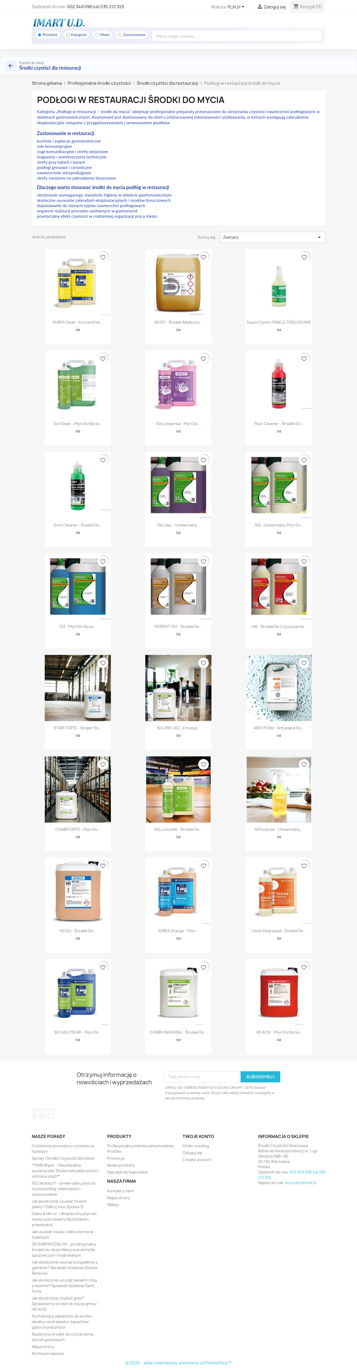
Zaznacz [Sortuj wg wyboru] (273, 237)
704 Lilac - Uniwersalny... (178, 525)
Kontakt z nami (120, 1190)
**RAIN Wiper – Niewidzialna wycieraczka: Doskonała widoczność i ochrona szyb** (65, 1171)
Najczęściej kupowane (127, 1172)
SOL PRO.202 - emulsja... (178, 727)
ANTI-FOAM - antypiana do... (279, 727)
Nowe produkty (121, 1165)
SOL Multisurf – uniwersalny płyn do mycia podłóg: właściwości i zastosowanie (64, 1189)
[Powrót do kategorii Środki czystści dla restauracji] (178, 65)
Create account (197, 1159)
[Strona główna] (58, 22)
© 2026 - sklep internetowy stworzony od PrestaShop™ (179, 1363)
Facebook (37, 1113)
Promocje (116, 1158)
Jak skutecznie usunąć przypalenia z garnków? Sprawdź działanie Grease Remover (65, 1268)
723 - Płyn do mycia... (78, 626)
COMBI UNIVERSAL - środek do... (178, 1032)
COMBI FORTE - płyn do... (78, 829)
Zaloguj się (192, 1152)
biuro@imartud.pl (300, 1182)
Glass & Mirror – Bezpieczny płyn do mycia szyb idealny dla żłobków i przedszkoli (64, 1219)
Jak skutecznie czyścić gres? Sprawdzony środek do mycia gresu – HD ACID (65, 1304)
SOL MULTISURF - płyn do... (78, 1032)
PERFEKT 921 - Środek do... (178, 626)
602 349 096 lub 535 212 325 (95, 7)
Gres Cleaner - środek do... (78, 525)
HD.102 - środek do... (78, 930)
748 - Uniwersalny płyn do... (279, 525)
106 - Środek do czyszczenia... (279, 626)
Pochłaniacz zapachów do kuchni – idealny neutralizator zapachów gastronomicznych (63, 1322)
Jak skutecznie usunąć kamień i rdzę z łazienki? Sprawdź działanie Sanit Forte (64, 1286)
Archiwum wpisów (48, 1353)
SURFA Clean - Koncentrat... (78, 322)
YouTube (49, 1113)
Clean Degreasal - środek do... (278, 930)
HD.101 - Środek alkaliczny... (178, 322)
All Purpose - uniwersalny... (279, 829)
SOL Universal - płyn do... (178, 423)
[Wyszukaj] (237, 36)
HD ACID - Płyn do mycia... (279, 1032)
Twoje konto (198, 1136)
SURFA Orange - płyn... (178, 930)
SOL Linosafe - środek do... (178, 829)
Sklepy (113, 1204)
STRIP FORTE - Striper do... (78, 727)
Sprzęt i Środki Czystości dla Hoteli (63, 1158)
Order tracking (196, 1145)
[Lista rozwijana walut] (237, 7)
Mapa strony (43, 1346)
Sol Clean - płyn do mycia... (78, 423)
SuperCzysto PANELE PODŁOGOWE (279, 322)
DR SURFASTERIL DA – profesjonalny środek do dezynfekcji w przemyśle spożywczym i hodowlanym (64, 1250)
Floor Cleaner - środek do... (279, 423)
